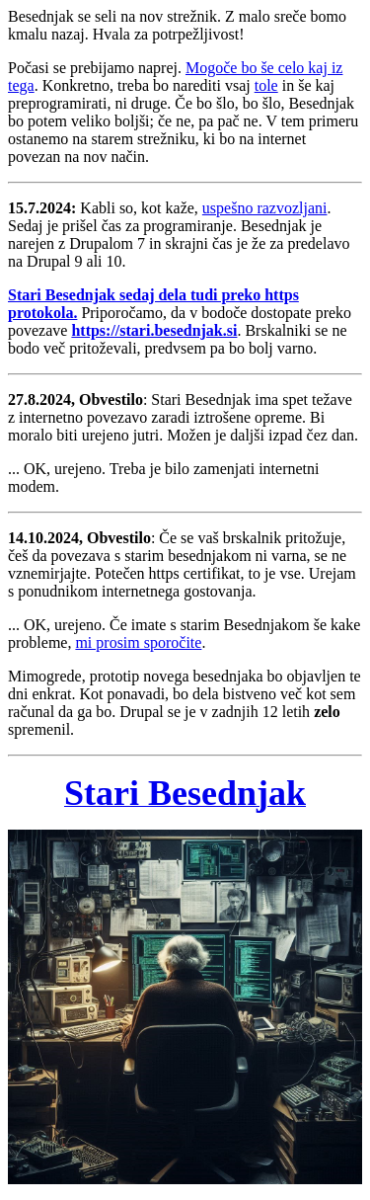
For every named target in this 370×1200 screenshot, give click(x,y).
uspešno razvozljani (265, 208)
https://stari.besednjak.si (154, 330)
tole (266, 85)
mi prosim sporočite (138, 642)
